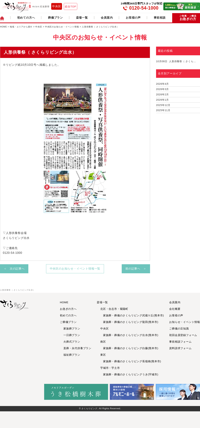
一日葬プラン (71, 335)
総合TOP (70, 6)
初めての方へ (26, 17)
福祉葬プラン (71, 354)
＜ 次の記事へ (14, 268)
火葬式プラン (71, 341)
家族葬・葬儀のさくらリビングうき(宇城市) (129, 374)
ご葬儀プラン (68, 321)
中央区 (56, 6)
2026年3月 (162, 89)
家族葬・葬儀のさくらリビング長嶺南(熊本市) (130, 361)
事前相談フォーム (180, 341)
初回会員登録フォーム (183, 335)
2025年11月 (163, 110)
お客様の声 (133, 17)
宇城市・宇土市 (110, 367)
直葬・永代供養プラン (77, 348)
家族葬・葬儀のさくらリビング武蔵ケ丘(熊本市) (132, 315)
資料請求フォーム (180, 348)
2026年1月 (162, 99)
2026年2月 (162, 94)
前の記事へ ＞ (135, 268)
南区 (103, 341)
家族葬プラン (71, 328)
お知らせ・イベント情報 (184, 321)
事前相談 (160, 17)
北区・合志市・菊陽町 (114, 308)
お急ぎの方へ (68, 308)
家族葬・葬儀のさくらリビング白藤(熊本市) (129, 348)
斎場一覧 (82, 17)
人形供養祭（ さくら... (176, 61)
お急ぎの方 (187, 18)
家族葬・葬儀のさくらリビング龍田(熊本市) (129, 321)
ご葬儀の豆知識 (179, 328)
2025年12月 (163, 105)
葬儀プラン (55, 17)
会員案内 (107, 17)
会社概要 (174, 308)
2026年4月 (162, 83)
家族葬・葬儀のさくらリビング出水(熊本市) (129, 335)
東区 (103, 354)
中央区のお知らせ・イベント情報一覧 (75, 268)
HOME (64, 302)
